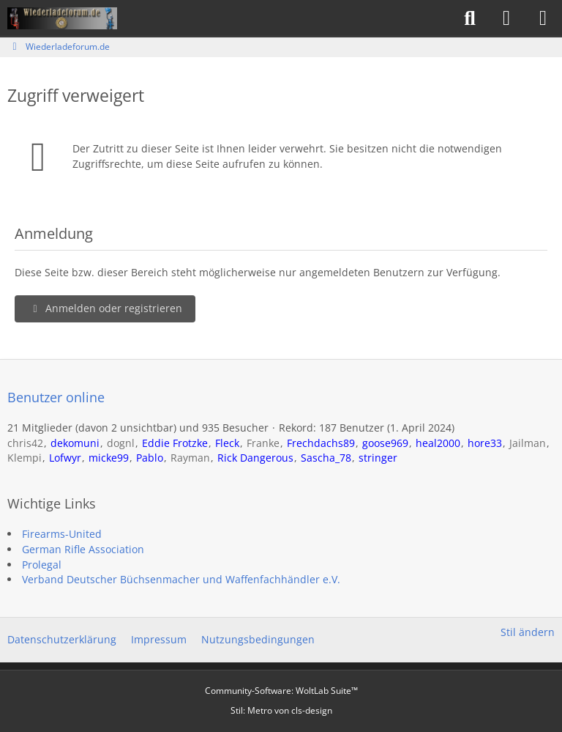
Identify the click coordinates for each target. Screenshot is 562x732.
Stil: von (281, 710)
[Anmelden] (506, 18)
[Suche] (469, 18)
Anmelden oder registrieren (105, 308)
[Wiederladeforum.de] (62, 18)
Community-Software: (281, 690)
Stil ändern (528, 632)
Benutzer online (56, 397)
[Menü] (543, 18)
